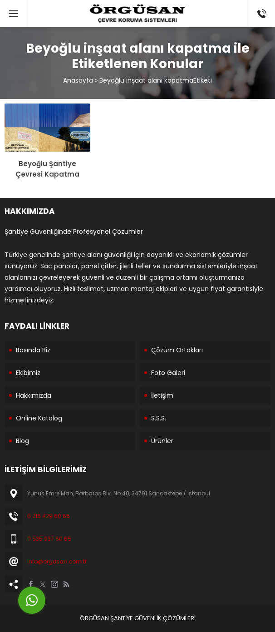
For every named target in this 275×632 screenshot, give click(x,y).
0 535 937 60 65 (49, 539)
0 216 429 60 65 (48, 516)
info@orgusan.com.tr (57, 561)
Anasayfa (78, 80)
